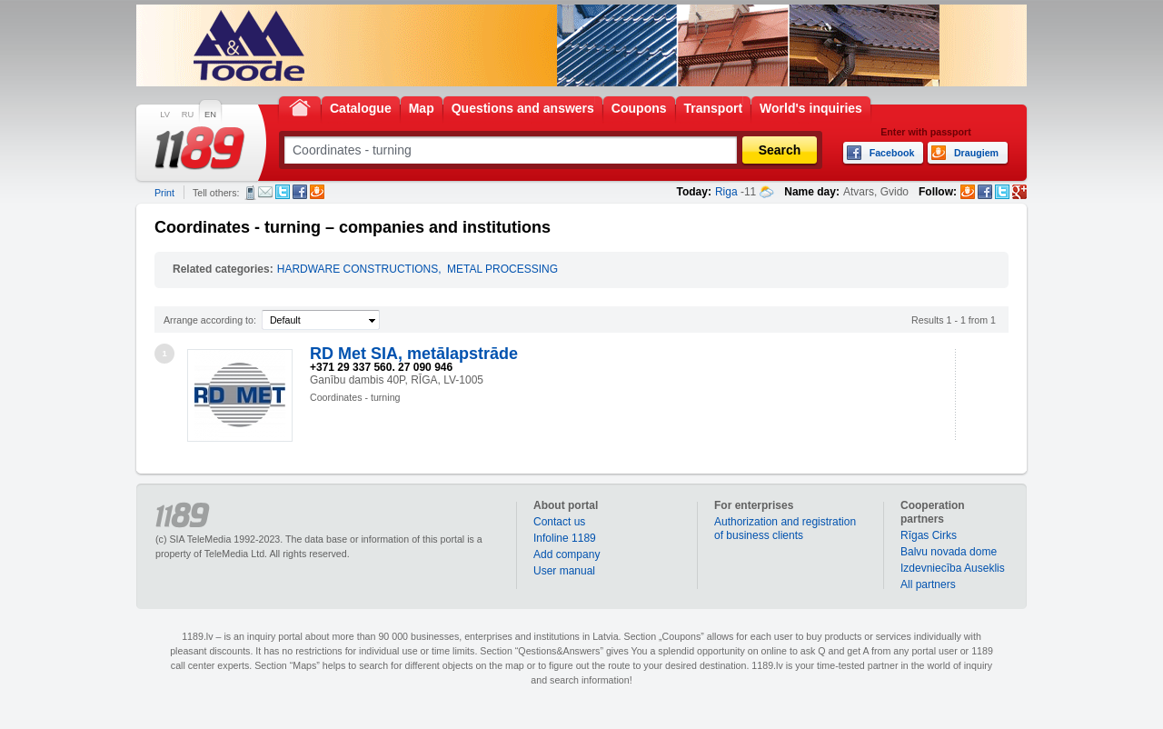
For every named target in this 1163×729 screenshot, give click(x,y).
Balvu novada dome (948, 551)
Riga (726, 191)
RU (188, 114)
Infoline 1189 (564, 538)
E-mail (265, 192)
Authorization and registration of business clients (785, 528)
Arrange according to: (210, 320)
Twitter (282, 192)
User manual (564, 570)
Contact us (559, 521)
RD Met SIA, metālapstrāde (414, 354)
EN (210, 114)
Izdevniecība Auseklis (952, 568)
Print (164, 192)
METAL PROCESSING (502, 269)
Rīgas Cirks (928, 535)
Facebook (300, 192)
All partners (928, 584)
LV (165, 114)
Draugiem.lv (317, 192)
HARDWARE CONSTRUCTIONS (358, 269)
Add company (566, 554)
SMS (250, 192)
